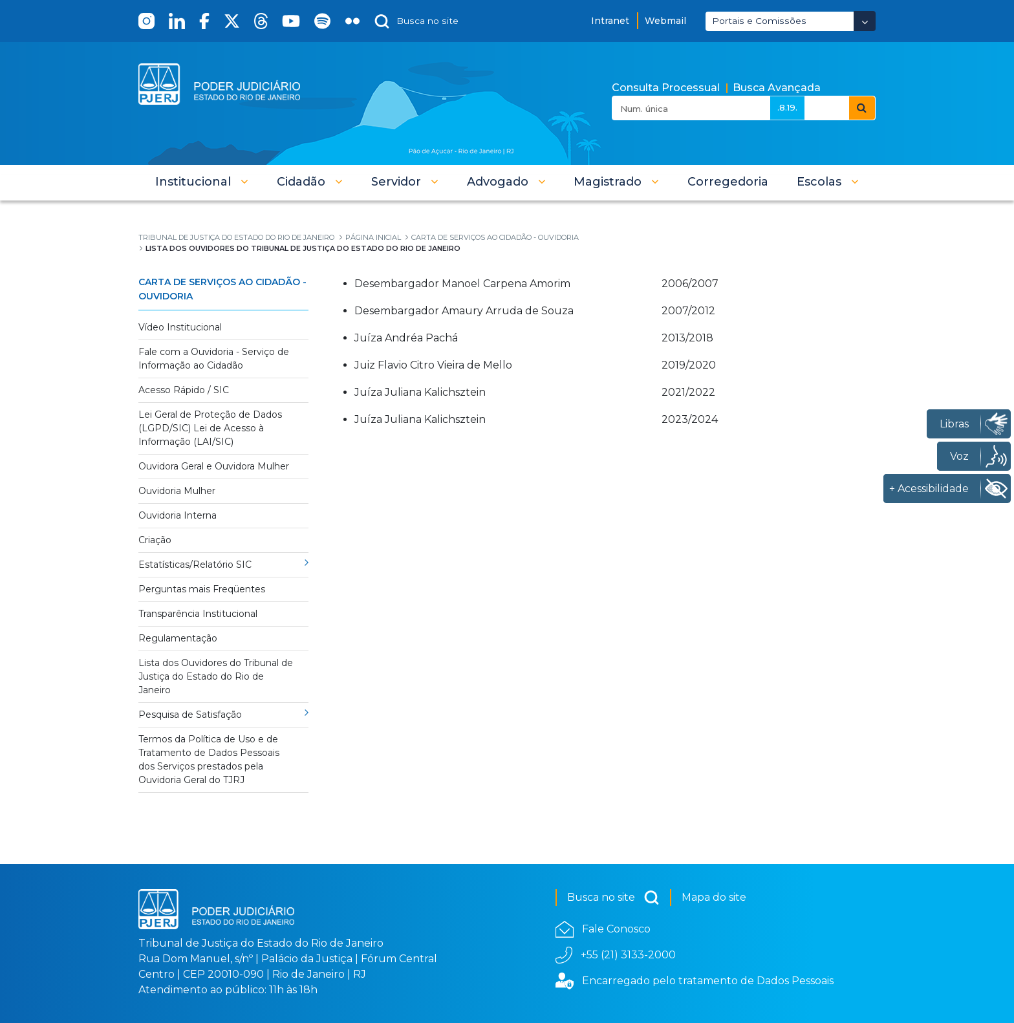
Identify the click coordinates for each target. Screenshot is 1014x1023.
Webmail (665, 21)
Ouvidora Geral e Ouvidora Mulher (213, 466)
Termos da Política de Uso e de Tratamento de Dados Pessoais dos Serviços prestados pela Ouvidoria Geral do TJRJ (208, 759)
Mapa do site (714, 897)
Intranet (610, 21)
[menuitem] (727, 182)
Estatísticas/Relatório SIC (195, 564)
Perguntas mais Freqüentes (201, 589)
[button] (201, 182)
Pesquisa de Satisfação (190, 714)
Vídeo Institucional (180, 327)
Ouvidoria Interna (177, 515)
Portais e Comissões (759, 21)
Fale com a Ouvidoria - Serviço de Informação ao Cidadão (213, 358)
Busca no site (613, 897)
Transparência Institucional (197, 613)
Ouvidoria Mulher (176, 491)
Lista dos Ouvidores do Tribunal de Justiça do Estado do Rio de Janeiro (215, 676)
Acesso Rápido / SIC (183, 390)
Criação (154, 540)
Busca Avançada (777, 87)
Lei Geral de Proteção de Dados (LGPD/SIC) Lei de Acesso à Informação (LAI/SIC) (210, 428)
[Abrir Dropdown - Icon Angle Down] (865, 21)
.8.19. (787, 107)
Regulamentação (177, 638)
